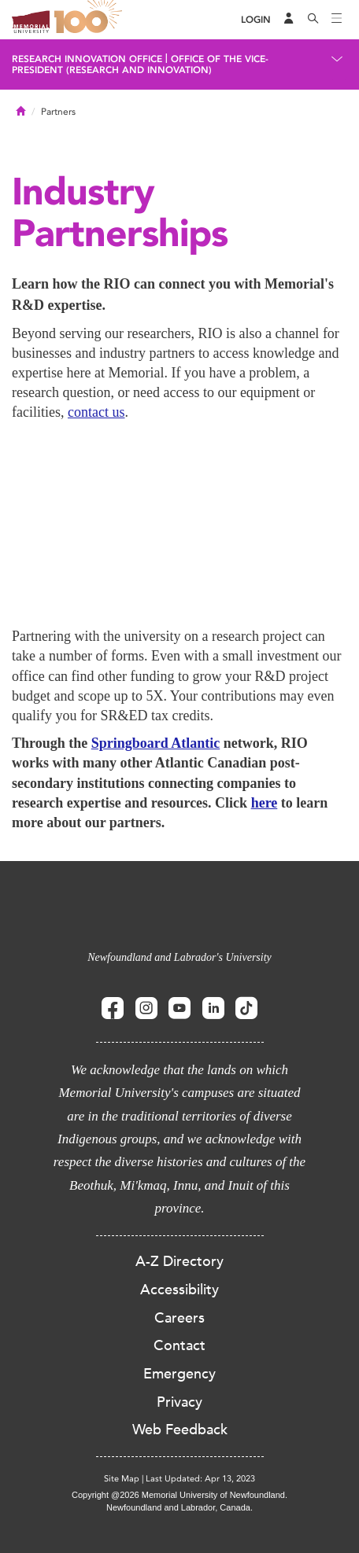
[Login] (256, 20)
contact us (96, 412)
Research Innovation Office (87, 58)
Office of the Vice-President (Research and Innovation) (140, 64)
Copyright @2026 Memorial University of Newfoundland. (179, 1495)
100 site (90, 19)
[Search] (313, 20)
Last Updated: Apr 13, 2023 (200, 1479)
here (264, 803)
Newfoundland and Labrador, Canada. (179, 1507)
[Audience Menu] (289, 20)
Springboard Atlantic (155, 743)
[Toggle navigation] (337, 20)
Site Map (121, 1479)
